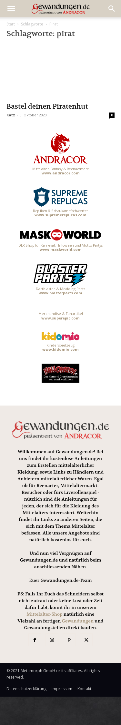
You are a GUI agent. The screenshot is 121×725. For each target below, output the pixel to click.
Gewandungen (78, 621)
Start (10, 24)
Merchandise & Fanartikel (60, 315)
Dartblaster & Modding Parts (61, 279)
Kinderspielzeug (60, 342)
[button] (112, 8)
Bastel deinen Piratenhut (47, 106)
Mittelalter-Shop (44, 614)
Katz (10, 115)
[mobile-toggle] (11, 8)
